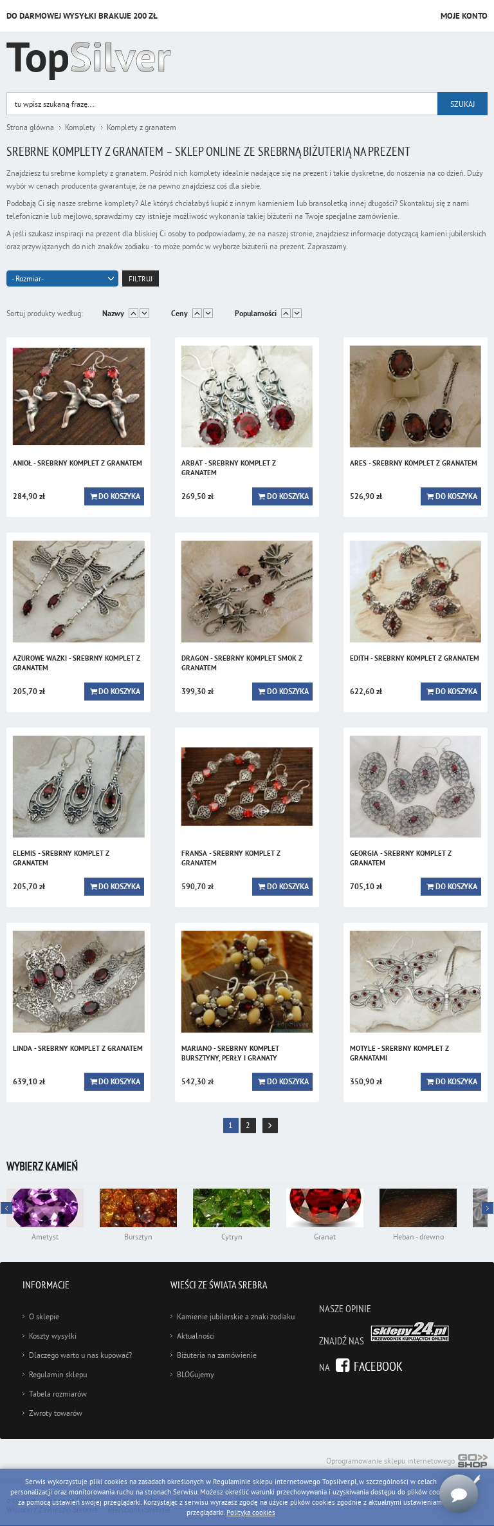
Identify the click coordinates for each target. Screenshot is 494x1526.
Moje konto (464, 15)
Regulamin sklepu (58, 1374)
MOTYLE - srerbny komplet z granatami (399, 1053)
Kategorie (466, 62)
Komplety (80, 127)
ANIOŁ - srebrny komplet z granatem (77, 462)
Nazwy (113, 313)
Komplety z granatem (141, 127)
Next (6, 1208)
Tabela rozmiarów (58, 1394)
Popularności (256, 313)
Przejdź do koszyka (417, 17)
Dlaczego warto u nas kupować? (80, 1355)
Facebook (378, 1366)
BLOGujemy (195, 1374)
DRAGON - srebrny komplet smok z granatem (241, 663)
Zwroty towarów (55, 1413)
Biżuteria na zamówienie (217, 1355)
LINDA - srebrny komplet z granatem (78, 1048)
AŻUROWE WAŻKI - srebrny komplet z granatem (76, 663)
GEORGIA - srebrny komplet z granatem (401, 858)
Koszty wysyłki (53, 1336)
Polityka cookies (250, 1512)
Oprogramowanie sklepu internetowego (407, 1462)
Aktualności (196, 1336)
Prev (487, 1208)
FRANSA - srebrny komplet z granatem (230, 858)
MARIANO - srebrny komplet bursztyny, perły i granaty (230, 1053)
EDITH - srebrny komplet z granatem (414, 658)
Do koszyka (119, 496)
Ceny (179, 313)
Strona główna (30, 127)
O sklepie (44, 1316)
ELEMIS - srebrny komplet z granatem (61, 858)
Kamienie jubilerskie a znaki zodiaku (236, 1316)
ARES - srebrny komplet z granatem (413, 462)
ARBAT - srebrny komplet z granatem (228, 467)
